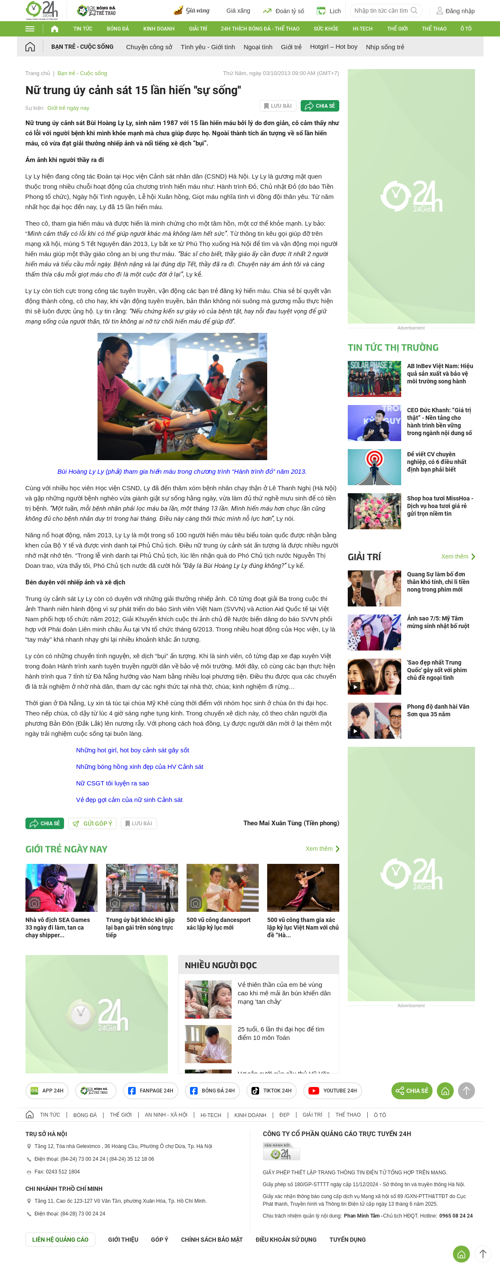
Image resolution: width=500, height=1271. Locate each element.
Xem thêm (319, 848)
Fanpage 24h (150, 1091)
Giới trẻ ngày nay (68, 108)
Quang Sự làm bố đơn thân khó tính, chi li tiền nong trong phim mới (438, 582)
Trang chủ (37, 73)
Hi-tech (363, 29)
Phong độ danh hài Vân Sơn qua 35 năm (438, 710)
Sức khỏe (326, 29)
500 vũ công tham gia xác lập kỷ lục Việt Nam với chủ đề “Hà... (303, 927)
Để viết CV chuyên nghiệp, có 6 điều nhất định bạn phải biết (436, 462)
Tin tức (82, 29)
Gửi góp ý (92, 823)
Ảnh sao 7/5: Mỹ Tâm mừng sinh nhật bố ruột (438, 622)
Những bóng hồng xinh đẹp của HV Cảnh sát (140, 766)
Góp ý (159, 1239)
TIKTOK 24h (271, 1091)
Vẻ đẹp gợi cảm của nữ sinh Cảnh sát (129, 799)
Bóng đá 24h (212, 1091)
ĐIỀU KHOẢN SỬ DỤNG (286, 1239)
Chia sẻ (325, 106)
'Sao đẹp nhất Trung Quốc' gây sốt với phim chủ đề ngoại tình (437, 670)
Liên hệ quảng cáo (60, 1239)
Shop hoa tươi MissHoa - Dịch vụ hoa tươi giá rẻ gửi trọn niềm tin (440, 506)
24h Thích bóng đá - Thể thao (260, 29)
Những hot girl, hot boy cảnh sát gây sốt (132, 750)
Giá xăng (238, 10)
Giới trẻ (291, 46)
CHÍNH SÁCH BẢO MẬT (212, 1239)
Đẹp (284, 1115)
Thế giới (397, 29)
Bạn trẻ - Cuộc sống (82, 46)
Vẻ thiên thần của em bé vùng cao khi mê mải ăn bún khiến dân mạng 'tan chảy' (284, 993)
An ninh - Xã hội (166, 1115)
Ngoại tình (257, 46)
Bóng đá (118, 29)
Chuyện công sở (149, 46)
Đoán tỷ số (283, 10)
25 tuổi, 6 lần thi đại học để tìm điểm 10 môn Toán (281, 1033)
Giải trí (198, 29)
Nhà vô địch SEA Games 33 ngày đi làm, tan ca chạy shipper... (57, 927)
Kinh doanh (159, 29)
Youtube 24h (332, 1091)
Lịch (329, 10)
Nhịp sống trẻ (385, 46)
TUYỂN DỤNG (348, 1239)
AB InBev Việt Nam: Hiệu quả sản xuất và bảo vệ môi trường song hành (440, 374)
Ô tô (466, 29)
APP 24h (47, 1091)
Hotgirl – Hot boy (334, 46)
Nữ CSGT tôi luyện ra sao (112, 783)
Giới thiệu (123, 1239)
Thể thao (434, 29)
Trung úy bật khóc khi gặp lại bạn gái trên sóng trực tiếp (140, 927)
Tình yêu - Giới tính (208, 46)
